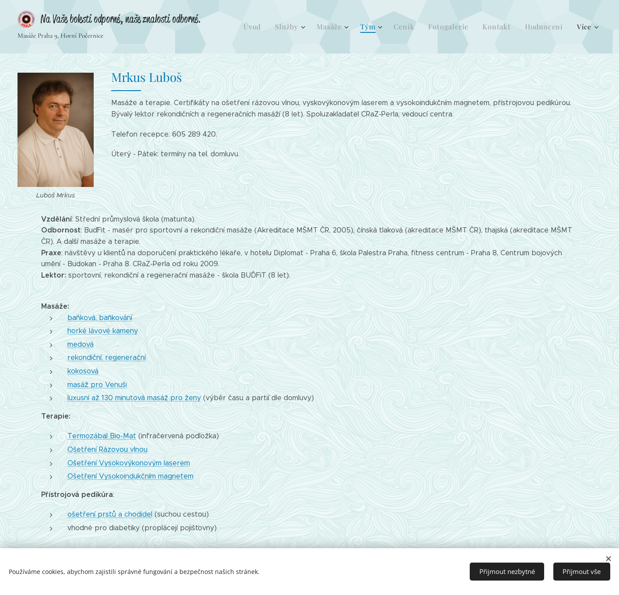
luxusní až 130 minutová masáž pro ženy (134, 398)
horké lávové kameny (102, 331)
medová (80, 344)
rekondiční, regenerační (106, 357)
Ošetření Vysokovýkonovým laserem (128, 463)
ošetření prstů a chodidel (109, 514)
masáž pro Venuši (97, 384)
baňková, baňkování (99, 317)
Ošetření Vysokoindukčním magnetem (130, 476)
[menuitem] (271, 27)
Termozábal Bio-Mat (101, 436)
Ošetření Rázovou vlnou (107, 449)
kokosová (82, 371)
